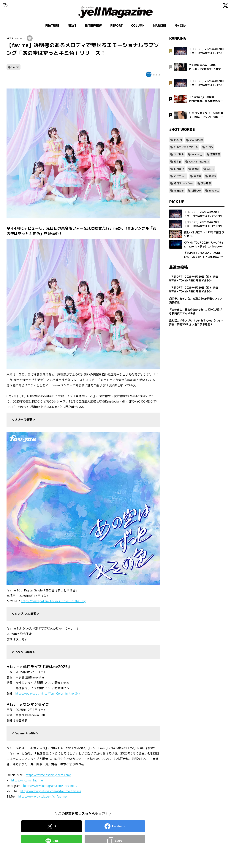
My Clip (180, 25)
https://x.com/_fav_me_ (27, 780)
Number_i (197, 154)
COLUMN (138, 25)
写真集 (197, 176)
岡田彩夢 (179, 190)
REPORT (116, 25)
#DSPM (178, 139)
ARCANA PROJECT (199, 161)
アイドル (179, 154)
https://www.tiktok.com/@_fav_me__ (44, 796)
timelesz (214, 190)
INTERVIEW (93, 25)
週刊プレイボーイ (183, 183)
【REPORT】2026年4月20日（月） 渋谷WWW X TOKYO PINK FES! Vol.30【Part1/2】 (193, 289)
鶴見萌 (212, 176)
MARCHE (159, 25)
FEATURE (52, 25)
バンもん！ (180, 176)
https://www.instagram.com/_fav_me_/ (50, 786)
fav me (15, 67)
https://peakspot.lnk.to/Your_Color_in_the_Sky (53, 601)
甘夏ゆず (196, 190)
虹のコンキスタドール (186, 147)
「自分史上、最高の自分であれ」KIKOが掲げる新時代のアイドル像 (195, 311)
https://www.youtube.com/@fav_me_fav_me (50, 791)
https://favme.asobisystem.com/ (48, 775)
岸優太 (195, 168)
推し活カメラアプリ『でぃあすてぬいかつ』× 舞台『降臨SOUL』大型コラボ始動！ (196, 322)
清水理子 (206, 183)
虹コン (209, 147)
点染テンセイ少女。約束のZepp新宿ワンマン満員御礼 (195, 300)
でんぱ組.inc (196, 139)
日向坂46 (179, 168)
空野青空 (215, 154)
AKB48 (210, 168)
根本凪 (177, 161)
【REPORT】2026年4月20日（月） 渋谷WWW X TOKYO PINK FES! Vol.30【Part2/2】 (193, 278)
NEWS (72, 25)
